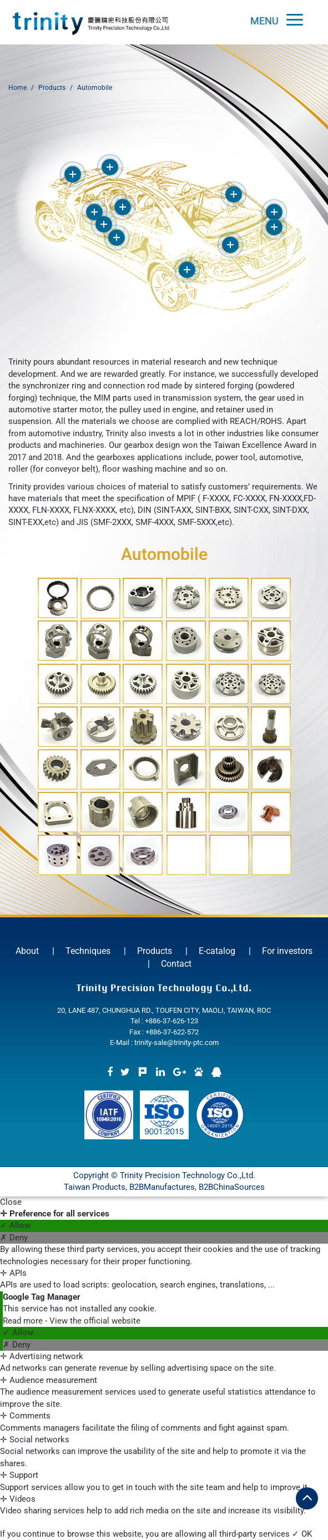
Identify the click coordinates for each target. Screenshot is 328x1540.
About (27, 951)
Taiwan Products (94, 1187)
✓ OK (302, 1534)
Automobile (94, 88)
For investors (287, 951)
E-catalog (217, 951)
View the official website (94, 1321)
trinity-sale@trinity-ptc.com (176, 1042)
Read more (24, 1321)
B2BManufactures (162, 1187)
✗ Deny (14, 1238)
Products (51, 88)
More (72, 174)
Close (11, 1202)
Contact (176, 963)
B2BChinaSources (232, 1187)
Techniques (87, 951)
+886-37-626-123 (171, 1021)
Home (17, 88)
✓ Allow (15, 1225)
